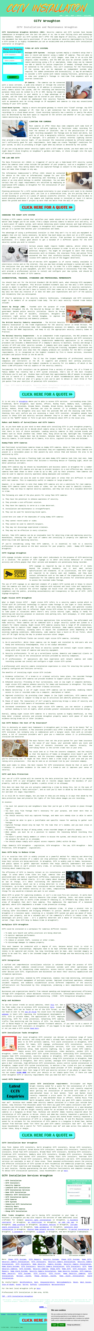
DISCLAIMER (87, 15)
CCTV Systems (25, 1269)
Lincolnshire (44, 1284)
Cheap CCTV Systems (17, 1259)
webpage (5, 1014)
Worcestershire (58, 1284)
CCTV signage (18, 584)
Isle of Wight (8, 1284)
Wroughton (23, 401)
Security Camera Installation (15, 1262)
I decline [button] (61, 1325)
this (52, 1005)
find (9, 1147)
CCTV (90, 108)
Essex (18, 1284)
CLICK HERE (21, 1072)
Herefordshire (26, 1282)
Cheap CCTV (55, 1269)
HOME (61, 15)
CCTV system (21, 778)
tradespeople (82, 1232)
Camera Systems (54, 1264)
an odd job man (66, 1222)
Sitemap (3, 1314)
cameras (71, 55)
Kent (36, 1282)
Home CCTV (86, 1259)
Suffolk (33, 1284)
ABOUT (72, 15)
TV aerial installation (79, 1229)
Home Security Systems (68, 1271)
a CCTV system (42, 74)
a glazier (41, 1232)
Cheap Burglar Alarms (45, 1276)
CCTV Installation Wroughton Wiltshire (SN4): (23, 32)
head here (34, 1028)
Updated (24, 1314)
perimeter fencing (47, 1225)
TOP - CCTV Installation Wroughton (17, 1296)
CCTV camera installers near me (75, 1105)
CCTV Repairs (35, 1259)
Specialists (32, 1314)
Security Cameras (40, 1269)
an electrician (35, 1222)
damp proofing (18, 1225)
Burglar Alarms (24, 1276)
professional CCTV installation (67, 1044)
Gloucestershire (47, 1282)
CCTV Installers (38, 1262)
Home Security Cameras (74, 1273)
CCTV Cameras (85, 1271)
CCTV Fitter (54, 1273)
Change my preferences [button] (73, 1325)
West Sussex (85, 1282)
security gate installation (38, 1220)
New (20, 1314)
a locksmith (17, 1232)
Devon (75, 1282)
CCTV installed (53, 1215)
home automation (42, 1227)
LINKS (66, 15)
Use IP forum (30, 1012)
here (52, 1007)
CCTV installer (45, 1037)
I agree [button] (54, 1325)
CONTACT (79, 15)
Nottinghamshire (64, 1282)
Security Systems (51, 1259)
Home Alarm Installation (72, 1276)
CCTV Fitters (40, 1273)
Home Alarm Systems (10, 1266)
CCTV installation (19, 1171)
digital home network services (41, 1229)
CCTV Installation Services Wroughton (27, 1175)
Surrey (25, 1284)
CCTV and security (49, 1070)
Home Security (39, 1264)
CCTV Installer (79, 1269)
